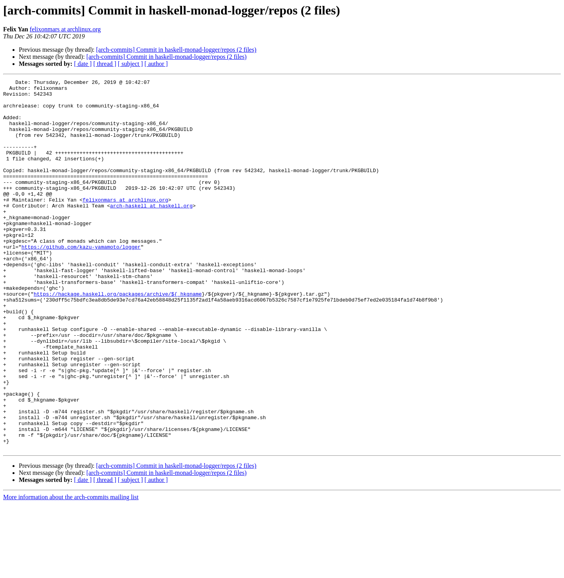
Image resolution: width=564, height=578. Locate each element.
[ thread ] (104, 63)
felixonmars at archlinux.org (65, 29)
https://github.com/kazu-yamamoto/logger (81, 280)
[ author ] (156, 63)
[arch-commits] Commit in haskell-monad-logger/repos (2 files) (176, 49)
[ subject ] (130, 63)
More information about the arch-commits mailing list (71, 571)
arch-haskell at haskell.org (151, 231)
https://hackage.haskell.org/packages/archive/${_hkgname (118, 337)
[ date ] (83, 63)
